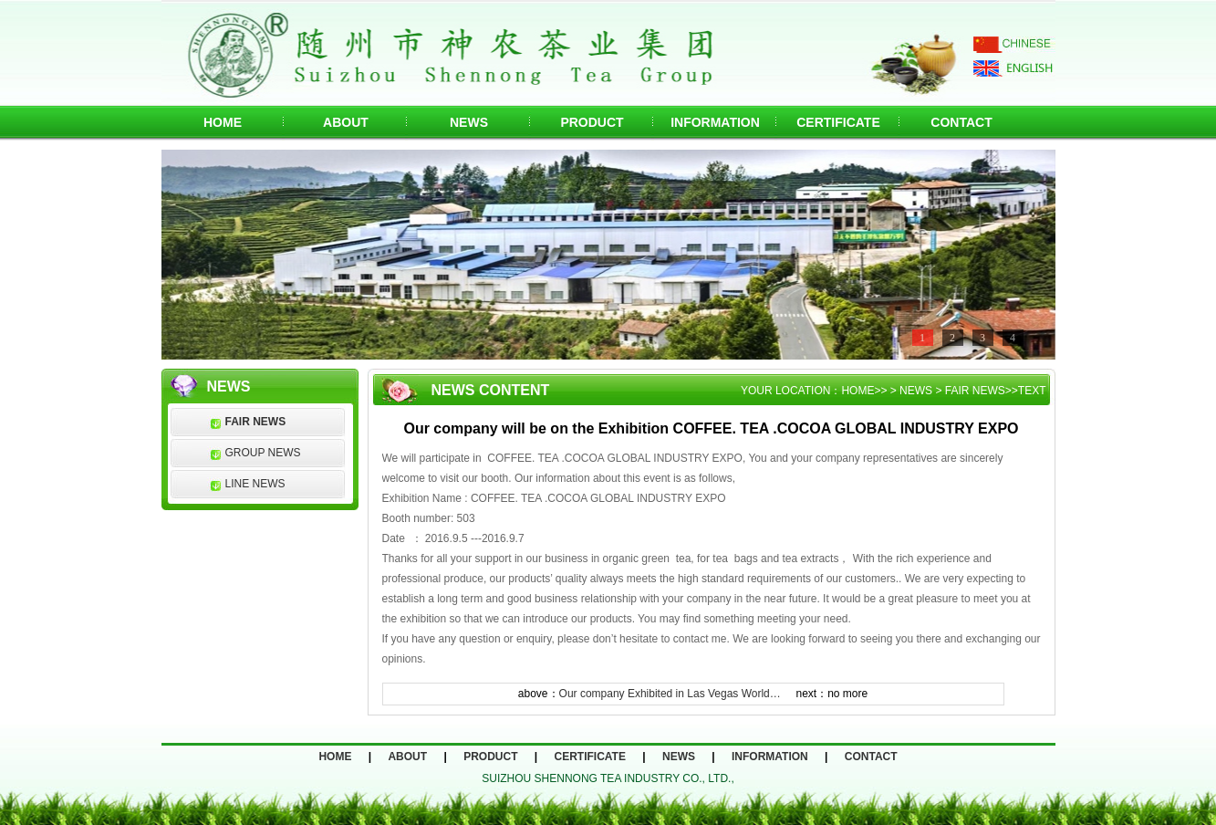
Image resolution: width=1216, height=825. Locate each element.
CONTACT (961, 122)
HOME (222, 122)
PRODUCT (591, 122)
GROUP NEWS (263, 452)
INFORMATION (715, 122)
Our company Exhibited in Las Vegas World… (670, 693)
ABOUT (346, 122)
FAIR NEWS (255, 421)
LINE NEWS (255, 483)
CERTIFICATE (838, 122)
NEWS (469, 122)
